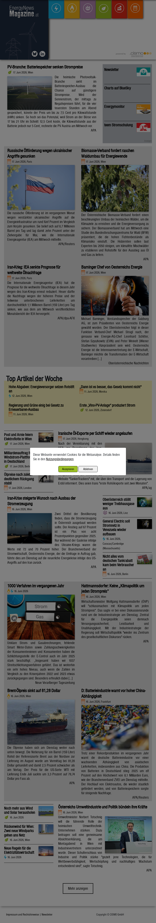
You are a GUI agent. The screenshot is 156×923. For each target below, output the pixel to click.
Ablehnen (88, 469)
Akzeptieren (68, 469)
